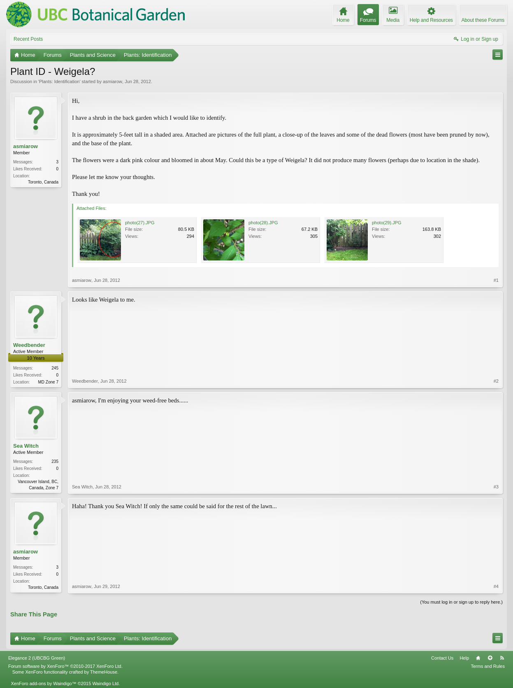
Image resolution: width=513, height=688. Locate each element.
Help (464, 657)
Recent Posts (28, 39)
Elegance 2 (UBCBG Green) (36, 657)
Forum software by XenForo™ (65, 666)
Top (490, 658)
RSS (502, 658)
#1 (496, 280)
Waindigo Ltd (105, 683)
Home (478, 658)
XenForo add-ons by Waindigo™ (43, 683)
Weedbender (29, 345)
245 (54, 368)
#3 (496, 486)
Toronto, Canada (43, 182)
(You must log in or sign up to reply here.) (461, 602)
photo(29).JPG (387, 222)
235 (54, 461)
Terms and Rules (488, 666)
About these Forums (483, 20)
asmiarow (112, 81)
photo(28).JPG (263, 222)
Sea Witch (26, 446)
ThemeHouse (103, 671)
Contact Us (442, 657)
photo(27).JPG (140, 222)
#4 (496, 586)
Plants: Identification (59, 81)
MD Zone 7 (48, 382)
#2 (496, 381)
